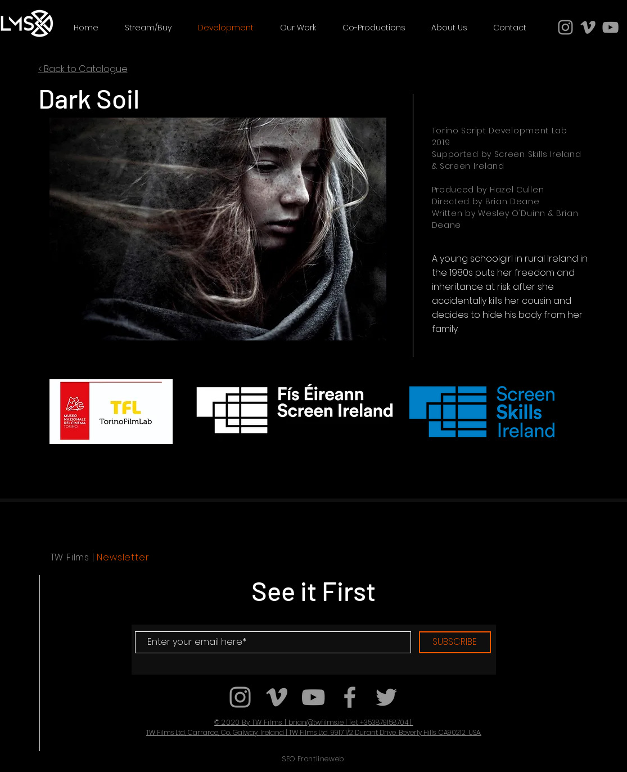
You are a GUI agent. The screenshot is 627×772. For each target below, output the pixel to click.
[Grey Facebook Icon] (350, 697)
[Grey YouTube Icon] (610, 27)
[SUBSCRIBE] (455, 642)
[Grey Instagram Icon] (565, 27)
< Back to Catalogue (83, 68)
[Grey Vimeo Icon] (588, 27)
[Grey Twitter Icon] (386, 697)
